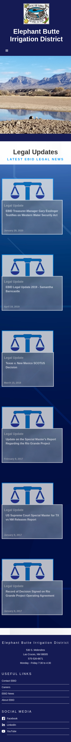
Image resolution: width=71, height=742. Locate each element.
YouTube (11, 731)
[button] (35, 50)
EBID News (8, 693)
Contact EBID (9, 680)
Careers (6, 687)
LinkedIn (11, 724)
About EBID (8, 700)
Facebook (12, 718)
